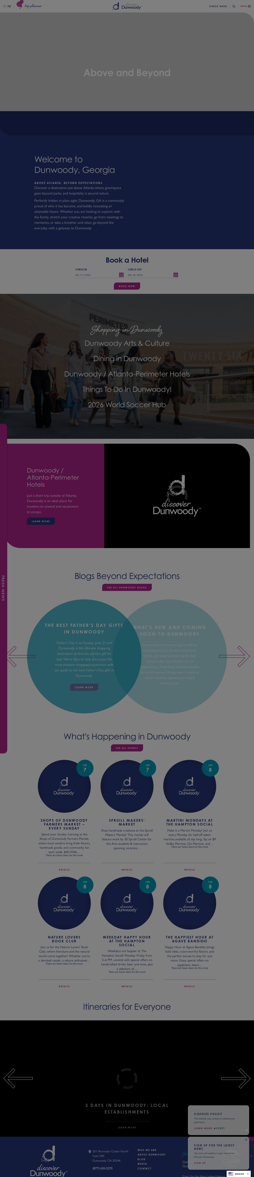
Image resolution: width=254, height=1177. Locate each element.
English (236, 1174)
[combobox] (239, 1174)
